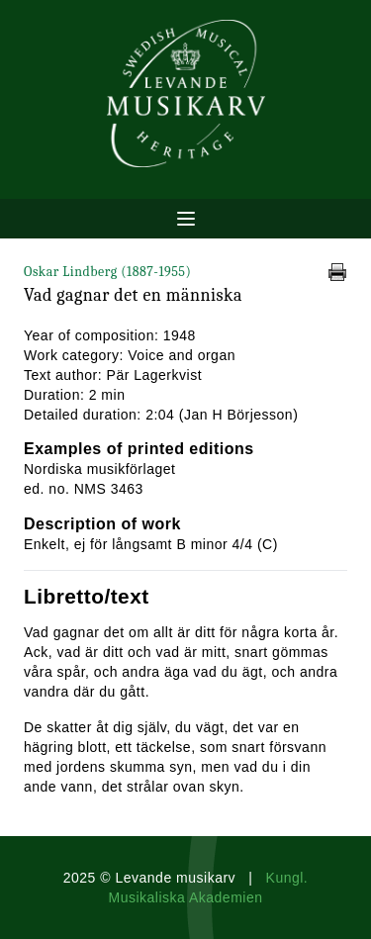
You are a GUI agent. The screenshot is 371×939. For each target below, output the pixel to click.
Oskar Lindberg (107, 271)
